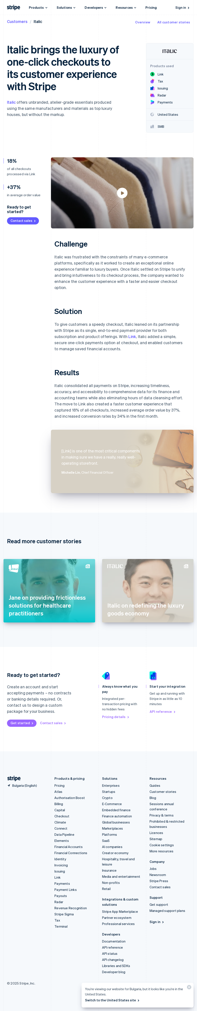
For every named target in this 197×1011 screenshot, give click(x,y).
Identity (60, 859)
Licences (156, 833)
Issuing (59, 871)
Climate (60, 822)
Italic (11, 102)
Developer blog (114, 972)
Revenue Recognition (70, 908)
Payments (62, 883)
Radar (58, 902)
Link (132, 336)
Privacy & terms (162, 815)
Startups (108, 791)
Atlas (58, 791)
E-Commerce (112, 804)
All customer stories (173, 22)
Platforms (109, 834)
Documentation (114, 941)
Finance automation (117, 816)
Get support (159, 904)
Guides (155, 785)
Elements (61, 840)
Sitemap (156, 839)
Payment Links (65, 889)
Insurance (109, 870)
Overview (142, 22)
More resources (162, 851)
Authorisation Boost (69, 797)
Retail (106, 889)
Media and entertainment (121, 876)
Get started (22, 723)
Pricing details (116, 717)
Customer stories (163, 791)
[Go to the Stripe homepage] (12, 778)
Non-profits (111, 882)
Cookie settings (162, 845)
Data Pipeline (64, 834)
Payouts (60, 896)
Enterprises (111, 785)
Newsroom (158, 875)
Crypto (107, 797)
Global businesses (116, 822)
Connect (60, 828)
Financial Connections (70, 853)
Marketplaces (112, 828)
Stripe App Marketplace (120, 911)
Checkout (61, 816)
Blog (153, 797)
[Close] (188, 988)
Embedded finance (116, 810)
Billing (58, 804)
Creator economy (115, 853)
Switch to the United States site (112, 1000)
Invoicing (61, 865)
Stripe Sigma (64, 914)
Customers (17, 21)
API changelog (113, 959)
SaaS (106, 840)
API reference (163, 711)
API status (110, 953)
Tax (57, 920)
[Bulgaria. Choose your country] (22, 785)
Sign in (182, 7)
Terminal (61, 926)
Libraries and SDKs (116, 966)
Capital (59, 810)
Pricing (151, 7)
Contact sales (23, 220)
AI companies (112, 847)
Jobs (153, 868)
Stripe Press (159, 881)
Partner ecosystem (116, 917)
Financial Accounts (68, 847)
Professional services (118, 924)
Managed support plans (167, 910)
